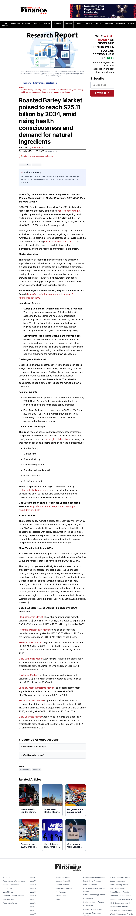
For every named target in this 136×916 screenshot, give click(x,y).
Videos (89, 23)
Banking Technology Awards (94, 895)
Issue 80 (33, 881)
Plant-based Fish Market (31, 700)
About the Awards (63, 877)
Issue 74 (33, 903)
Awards (99, 23)
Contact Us (7, 888)
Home (21, 87)
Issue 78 (33, 888)
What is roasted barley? (34, 747)
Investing (68, 23)
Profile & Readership (11, 885)
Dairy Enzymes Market (30, 717)
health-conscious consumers (59, 241)
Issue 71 (33, 914)
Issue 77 (33, 892)
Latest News (8, 892)
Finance (36, 23)
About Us (6, 877)
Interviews (15, 23)
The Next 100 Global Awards (121, 910)
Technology (57, 23)
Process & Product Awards (120, 896)
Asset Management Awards (94, 877)
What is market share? (33, 755)
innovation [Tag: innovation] (36, 165)
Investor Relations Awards (120, 877)
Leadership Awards (117, 881)
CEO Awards (88, 898)
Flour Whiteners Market (31, 617)
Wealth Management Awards (121, 914)
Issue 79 (33, 885)
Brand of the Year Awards (93, 881)
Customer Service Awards (93, 902)
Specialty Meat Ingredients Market (36, 688)
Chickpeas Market (28, 675)
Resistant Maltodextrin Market (34, 630)
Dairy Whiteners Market (31, 659)
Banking (46, 23)
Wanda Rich (37, 147)
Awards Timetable (63, 881)
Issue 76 (33, 896)
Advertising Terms (10, 903)
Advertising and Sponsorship (14, 881)
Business (26, 23)
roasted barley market (69, 211)
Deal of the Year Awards (92, 909)
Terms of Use (8, 899)
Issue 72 (33, 910)
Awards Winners (62, 885)
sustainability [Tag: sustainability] (24, 165)
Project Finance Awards (119, 892)
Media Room (61, 896)
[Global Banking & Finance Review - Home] (34, 10)
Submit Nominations (64, 888)
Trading (78, 23)
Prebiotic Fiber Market (30, 642)
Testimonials (61, 892)
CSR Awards (88, 906)
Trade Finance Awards (119, 907)
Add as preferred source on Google (37, 156)
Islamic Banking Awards (119, 885)
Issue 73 (33, 907)
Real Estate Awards (117, 888)
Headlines (120, 23)
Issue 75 (33, 899)
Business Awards (90, 885)
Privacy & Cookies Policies (13, 896)
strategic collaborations (58, 439)
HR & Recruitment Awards (120, 903)
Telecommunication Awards (121, 899)
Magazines (109, 23)
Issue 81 (33, 877)
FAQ (58, 899)
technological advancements (33, 490)
